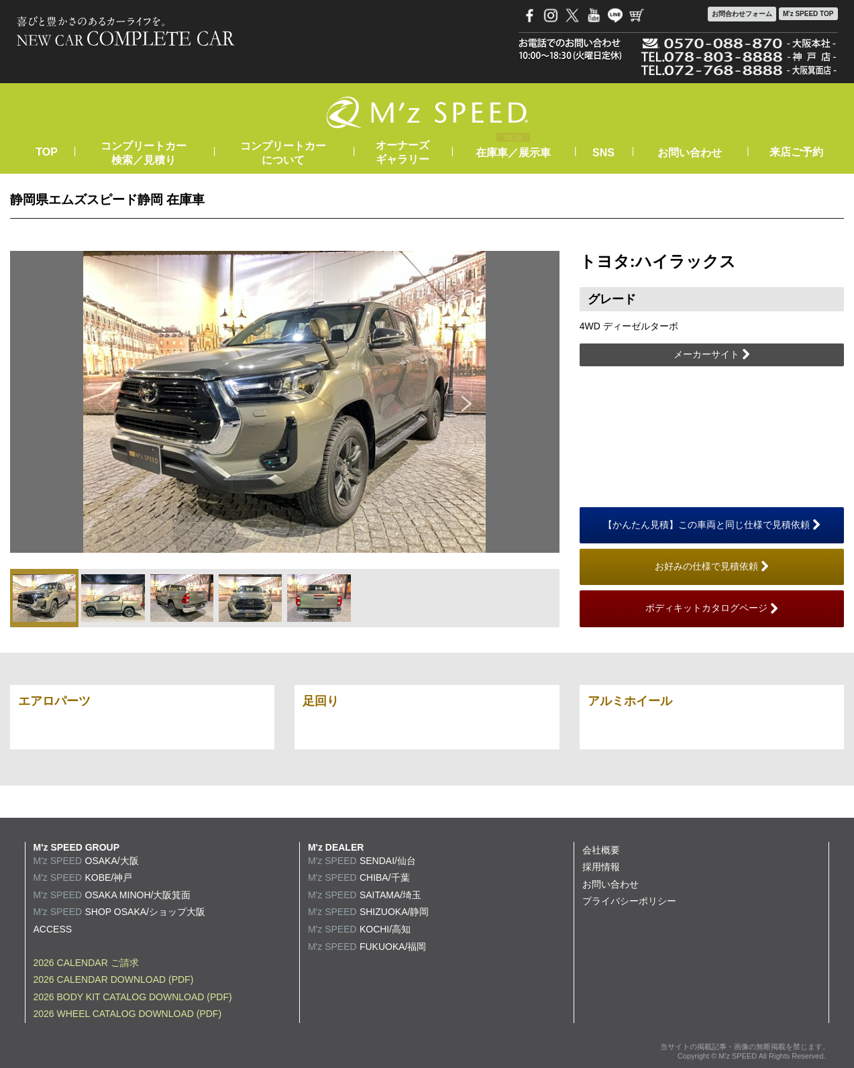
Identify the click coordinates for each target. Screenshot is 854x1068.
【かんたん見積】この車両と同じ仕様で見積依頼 (711, 525)
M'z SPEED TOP (808, 13)
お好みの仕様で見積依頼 (712, 567)
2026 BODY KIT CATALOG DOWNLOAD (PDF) (133, 997)
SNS (603, 152)
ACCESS (53, 929)
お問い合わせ (689, 152)
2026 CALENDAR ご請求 (86, 962)
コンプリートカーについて (283, 153)
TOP (46, 152)
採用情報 (601, 866)
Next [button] (467, 402)
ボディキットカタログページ (711, 608)
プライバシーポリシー (629, 901)
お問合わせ (742, 14)
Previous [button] (102, 402)
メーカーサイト (712, 355)
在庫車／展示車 (513, 152)
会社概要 (601, 850)
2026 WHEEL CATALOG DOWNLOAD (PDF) (128, 1013)
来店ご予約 (796, 152)
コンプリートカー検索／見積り (143, 153)
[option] (284, 402)
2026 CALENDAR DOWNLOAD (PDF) (114, 979)
